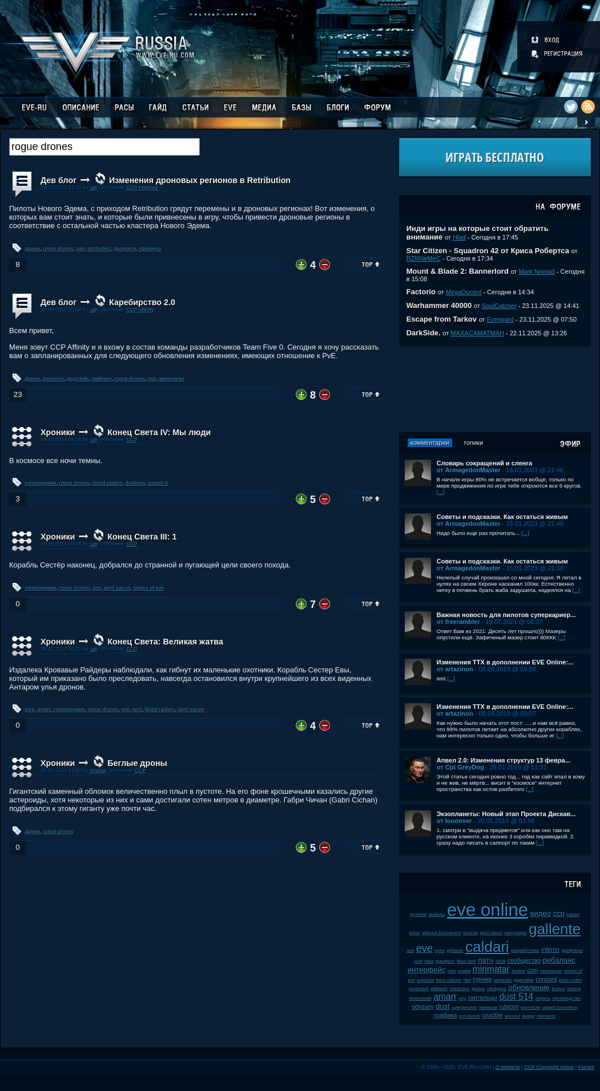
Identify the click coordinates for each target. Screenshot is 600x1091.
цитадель (496, 988)
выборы (437, 914)
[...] (441, 492)
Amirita (98, 770)
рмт (80, 249)
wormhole (530, 1007)
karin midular (449, 980)
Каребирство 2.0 (142, 302)
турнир (482, 979)
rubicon (509, 1007)
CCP (131, 440)
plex (452, 971)
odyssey (423, 1007)
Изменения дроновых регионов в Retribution (200, 180)
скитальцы (482, 998)
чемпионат (551, 971)
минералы (171, 379)
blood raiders (107, 483)
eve (424, 948)
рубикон (454, 950)
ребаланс (559, 960)
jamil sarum (117, 588)
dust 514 (516, 996)
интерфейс (426, 970)
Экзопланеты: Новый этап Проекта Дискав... (506, 813)
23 (17, 394)
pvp (462, 998)
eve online (487, 910)
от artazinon (455, 669)
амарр (528, 1016)
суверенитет (464, 1007)
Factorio (421, 291)
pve (152, 379)
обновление (529, 987)
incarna (470, 932)
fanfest (518, 971)
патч (486, 960)
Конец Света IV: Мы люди (159, 432)
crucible (492, 1015)
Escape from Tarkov (441, 319)
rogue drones (58, 249)
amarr (43, 709)
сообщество (524, 961)
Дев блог (58, 180)
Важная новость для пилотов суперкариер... (506, 614)
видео (540, 913)
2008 (500, 961)
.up (93, 187)
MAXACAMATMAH (477, 333)
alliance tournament (441, 932)
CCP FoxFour (142, 187)
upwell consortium (560, 1007)
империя (488, 1007)
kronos (558, 988)
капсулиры (516, 932)
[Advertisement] (495, 389)
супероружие (41, 483)
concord (546, 979)
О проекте (508, 1067)
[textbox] (104, 147)
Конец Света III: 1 (141, 536)
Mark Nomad (537, 271)
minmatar (491, 969)
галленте (546, 1016)
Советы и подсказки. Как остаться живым (502, 516)
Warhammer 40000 (439, 305)
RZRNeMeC (423, 258)
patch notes (570, 980)
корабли (425, 980)
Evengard (500, 319)
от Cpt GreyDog (460, 767)
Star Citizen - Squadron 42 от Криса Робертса (487, 250)
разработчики (525, 950)
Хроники (58, 432)
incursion (53, 379)
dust (443, 1006)
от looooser (454, 820)
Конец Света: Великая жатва (165, 641)
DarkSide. (423, 332)
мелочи (512, 1016)
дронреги (125, 249)
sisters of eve (149, 588)
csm (532, 970)
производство (567, 998)
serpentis (503, 980)
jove (30, 709)
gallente (555, 929)
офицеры (150, 249)
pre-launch (469, 1016)
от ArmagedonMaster (469, 470)
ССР (140, 770)
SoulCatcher (499, 305)
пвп (467, 980)
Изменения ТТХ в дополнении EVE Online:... (505, 662)
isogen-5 (158, 483)
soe (96, 588)
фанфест (445, 961)
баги (429, 961)
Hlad (459, 237)
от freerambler (458, 621)
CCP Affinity (140, 310)
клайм (464, 971)
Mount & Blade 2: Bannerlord (457, 271)
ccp (559, 913)
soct (137, 709)
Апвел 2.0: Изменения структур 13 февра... (503, 760)
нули (440, 950)
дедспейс (78, 379)
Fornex (586, 1067)
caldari (487, 946)
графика (445, 1015)
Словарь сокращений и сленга (485, 463)
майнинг (102, 379)
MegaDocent (464, 292)
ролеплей (419, 988)
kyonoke (418, 914)
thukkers (135, 483)
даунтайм (524, 980)
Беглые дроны (137, 763)
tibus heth (466, 961)
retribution (99, 249)
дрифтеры (572, 950)
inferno (550, 950)
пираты (542, 998)
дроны (33, 249)
